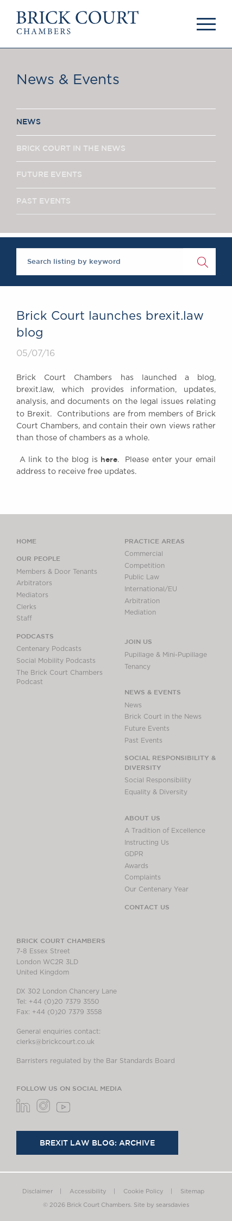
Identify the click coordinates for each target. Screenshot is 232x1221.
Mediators (32, 595)
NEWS (28, 121)
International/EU (150, 589)
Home (26, 541)
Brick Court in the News (163, 716)
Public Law (141, 577)
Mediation (140, 612)
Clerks (26, 607)
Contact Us (147, 906)
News (133, 705)
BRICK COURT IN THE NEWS (71, 148)
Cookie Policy (143, 1191)
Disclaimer (37, 1191)
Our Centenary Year (156, 889)
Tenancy (137, 666)
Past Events (143, 740)
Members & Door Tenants (56, 571)
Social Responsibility (157, 780)
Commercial (143, 554)
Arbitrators (34, 583)
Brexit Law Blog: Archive (97, 1142)
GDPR (133, 854)
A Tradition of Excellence (164, 830)
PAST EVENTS (43, 201)
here (109, 459)
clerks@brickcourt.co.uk (55, 1042)
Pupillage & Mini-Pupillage (165, 654)
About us (142, 817)
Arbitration (142, 601)
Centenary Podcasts (48, 649)
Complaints (142, 877)
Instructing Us (146, 842)
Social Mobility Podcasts (56, 660)
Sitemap (192, 1191)
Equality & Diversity (155, 792)
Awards (136, 866)
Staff (24, 618)
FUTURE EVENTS (49, 174)
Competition (144, 565)
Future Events (147, 728)
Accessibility (88, 1191)
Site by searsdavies (161, 1205)
